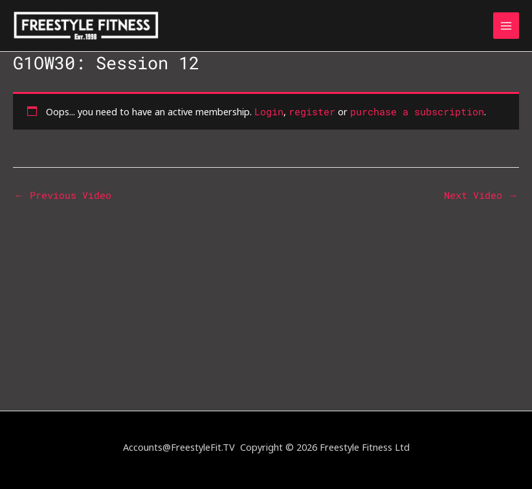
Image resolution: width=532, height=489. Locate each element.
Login (268, 112)
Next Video (481, 196)
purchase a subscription (417, 112)
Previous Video (62, 196)
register (312, 112)
